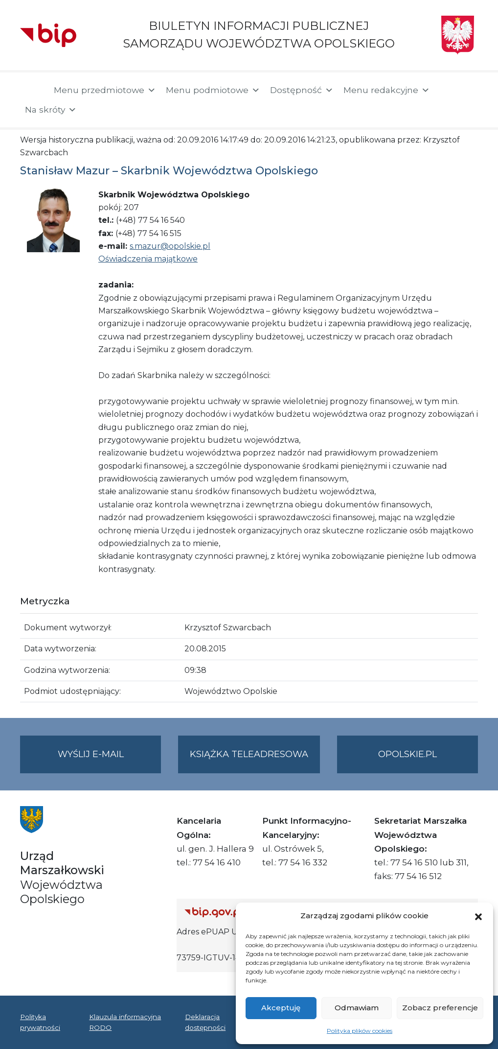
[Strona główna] (32, 91)
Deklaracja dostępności (205, 1022)
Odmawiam (357, 1007)
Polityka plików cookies (359, 1030)
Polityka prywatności (40, 1022)
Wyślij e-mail (109, 760)
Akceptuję (280, 1007)
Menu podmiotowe (213, 90)
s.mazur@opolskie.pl (170, 246)
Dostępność (302, 90)
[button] (478, 916)
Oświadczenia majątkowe (148, 258)
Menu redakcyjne (386, 90)
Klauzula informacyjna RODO (125, 1022)
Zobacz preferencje (440, 1007)
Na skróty (51, 109)
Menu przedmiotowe (105, 90)
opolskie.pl (407, 754)
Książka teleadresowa (249, 754)
